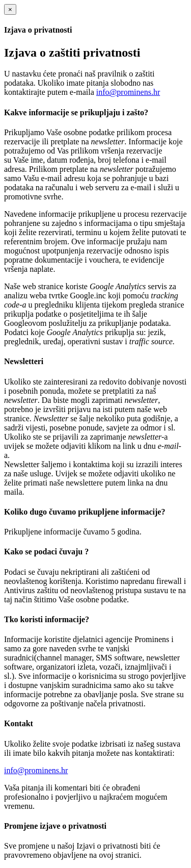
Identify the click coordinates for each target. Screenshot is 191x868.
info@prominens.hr (128, 92)
